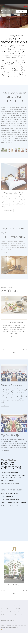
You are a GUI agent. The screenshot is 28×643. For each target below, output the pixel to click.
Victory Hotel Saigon (14, 585)
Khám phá (14, 337)
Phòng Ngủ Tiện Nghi (13, 193)
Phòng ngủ (17, 605)
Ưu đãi (2, 614)
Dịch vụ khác (17, 611)
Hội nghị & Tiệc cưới (6, 611)
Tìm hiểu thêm (8, 210)
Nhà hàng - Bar (5, 608)
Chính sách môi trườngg (20, 614)
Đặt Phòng (21, 11)
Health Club (17, 608)
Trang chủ (3, 605)
